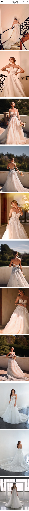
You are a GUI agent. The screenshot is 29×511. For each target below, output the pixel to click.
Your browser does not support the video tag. (14, 493)
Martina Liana (14, 2)
